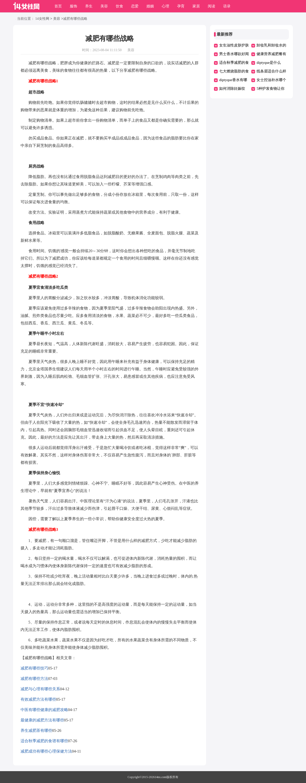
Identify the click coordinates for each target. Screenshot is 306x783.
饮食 (119, 6)
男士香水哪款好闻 (234, 54)
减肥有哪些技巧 (34, 668)
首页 (58, 6)
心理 (165, 6)
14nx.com (161, 777)
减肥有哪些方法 (34, 678)
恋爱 (135, 6)
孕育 (181, 6)
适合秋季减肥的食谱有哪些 (44, 741)
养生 (89, 6)
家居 (196, 6)
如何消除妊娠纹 (232, 88)
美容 (104, 6)
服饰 (73, 6)
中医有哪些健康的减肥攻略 (44, 710)
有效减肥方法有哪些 (38, 699)
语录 (227, 6)
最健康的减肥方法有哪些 (42, 720)
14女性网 (42, 19)
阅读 (211, 6)
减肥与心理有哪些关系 (40, 689)
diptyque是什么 (269, 63)
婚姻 (150, 6)
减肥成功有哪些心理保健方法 (46, 751)
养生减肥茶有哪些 (36, 730)
